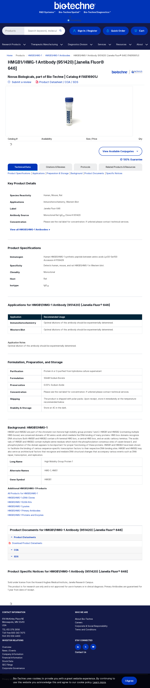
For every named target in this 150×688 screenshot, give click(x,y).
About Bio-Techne (84, 619)
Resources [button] (123, 44)
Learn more (99, 682)
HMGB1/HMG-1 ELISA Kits (20, 502)
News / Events (9, 650)
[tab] (23, 167)
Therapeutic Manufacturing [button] (47, 44)
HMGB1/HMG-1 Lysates (18, 506)
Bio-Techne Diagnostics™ (97, 12)
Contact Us (80, 652)
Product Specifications (19, 173)
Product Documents (94, 173)
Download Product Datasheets (27, 543)
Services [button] (104, 44)
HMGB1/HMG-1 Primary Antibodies (24, 510)
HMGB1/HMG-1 (35, 55)
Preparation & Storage (58, 173)
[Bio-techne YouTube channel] (93, 647)
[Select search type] (12, 31)
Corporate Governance (13, 668)
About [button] (142, 44)
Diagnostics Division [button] (80, 44)
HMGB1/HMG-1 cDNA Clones (21, 497)
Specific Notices (114, 173)
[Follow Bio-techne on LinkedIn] (78, 647)
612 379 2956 (13, 629)
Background (76, 173)
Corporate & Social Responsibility (91, 626)
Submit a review (19, 82)
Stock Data (7, 661)
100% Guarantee (132, 159)
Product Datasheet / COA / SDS (58, 82)
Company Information (12, 654)
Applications (39, 173)
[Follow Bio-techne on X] (86, 647)
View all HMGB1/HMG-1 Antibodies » (30, 229)
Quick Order (115, 30)
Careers (78, 622)
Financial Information (12, 657)
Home (9, 55)
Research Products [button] (14, 44)
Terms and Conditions (85, 629)
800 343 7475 (18, 632)
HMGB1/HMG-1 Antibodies (57, 55)
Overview (6, 647)
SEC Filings (7, 664)
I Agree (129, 680)
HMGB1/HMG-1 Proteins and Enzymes (26, 515)
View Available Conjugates (118, 151)
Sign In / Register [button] (85, 30)
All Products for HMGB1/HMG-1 (23, 493)
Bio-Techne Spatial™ (69, 12)
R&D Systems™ (47, 12)
